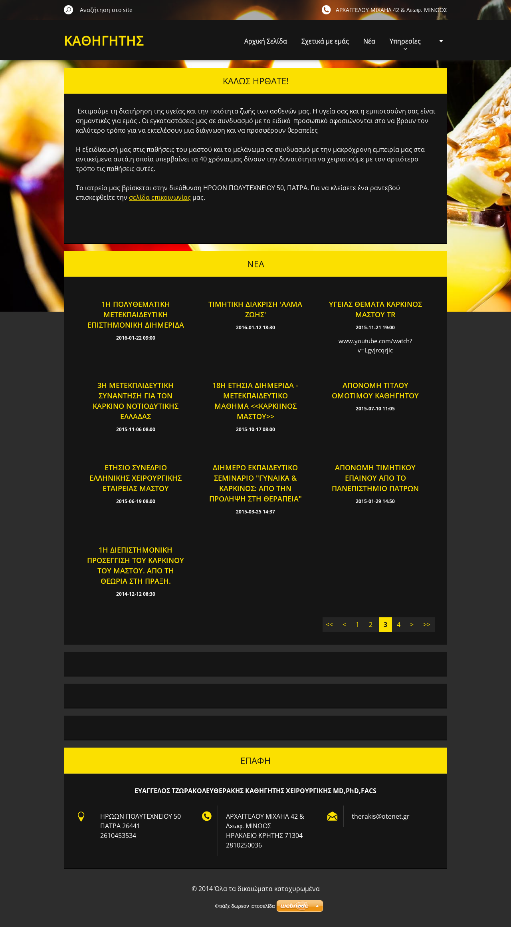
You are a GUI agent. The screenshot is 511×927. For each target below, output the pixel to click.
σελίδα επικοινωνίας (160, 197)
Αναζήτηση (68, 9)
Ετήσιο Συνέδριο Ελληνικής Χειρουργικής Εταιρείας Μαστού (135, 478)
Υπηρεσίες (405, 43)
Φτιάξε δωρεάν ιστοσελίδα (245, 906)
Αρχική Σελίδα (265, 41)
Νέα (369, 41)
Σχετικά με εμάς (325, 41)
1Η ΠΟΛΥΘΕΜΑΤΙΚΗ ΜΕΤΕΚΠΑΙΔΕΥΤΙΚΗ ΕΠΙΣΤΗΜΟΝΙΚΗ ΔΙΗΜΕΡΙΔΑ (135, 314)
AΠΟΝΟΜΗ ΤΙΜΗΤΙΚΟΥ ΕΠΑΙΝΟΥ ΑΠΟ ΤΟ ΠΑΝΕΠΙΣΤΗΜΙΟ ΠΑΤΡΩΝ (375, 478)
